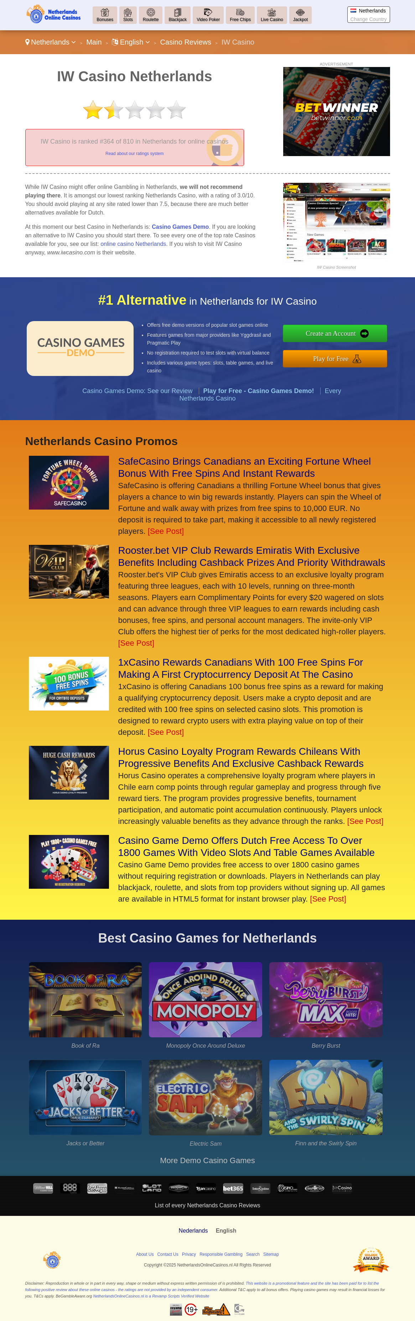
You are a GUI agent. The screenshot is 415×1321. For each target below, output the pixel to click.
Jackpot (300, 19)
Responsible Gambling (221, 1254)
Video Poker (208, 19)
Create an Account (335, 333)
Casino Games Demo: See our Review (137, 395)
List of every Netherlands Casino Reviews (207, 1205)
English (131, 42)
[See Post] (166, 531)
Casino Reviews (185, 42)
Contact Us (167, 1254)
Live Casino (272, 19)
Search (253, 1254)
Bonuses (105, 19)
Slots (128, 19)
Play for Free (335, 357)
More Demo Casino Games (207, 1160)
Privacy (189, 1254)
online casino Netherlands (133, 244)
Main (94, 42)
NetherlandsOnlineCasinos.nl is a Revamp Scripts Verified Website (151, 1296)
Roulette (151, 19)
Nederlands (193, 1231)
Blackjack (177, 19)
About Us (145, 1254)
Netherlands (50, 42)
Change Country (369, 19)
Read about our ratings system (134, 153)
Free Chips (240, 19)
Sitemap (271, 1254)
